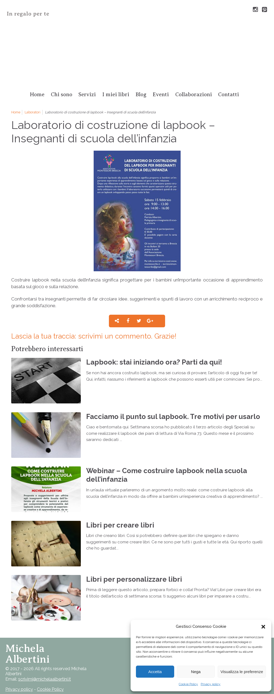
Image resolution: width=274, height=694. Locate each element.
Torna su (46, 654)
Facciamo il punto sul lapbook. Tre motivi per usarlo (173, 416)
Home (37, 94)
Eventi (161, 94)
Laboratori (32, 112)
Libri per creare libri (120, 525)
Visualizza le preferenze (241, 671)
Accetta (155, 671)
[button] (263, 626)
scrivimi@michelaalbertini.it (44, 679)
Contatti (228, 94)
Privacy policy (210, 684)
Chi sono (61, 94)
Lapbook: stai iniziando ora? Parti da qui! (154, 362)
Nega (196, 671)
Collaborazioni (193, 94)
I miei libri (115, 94)
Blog (141, 94)
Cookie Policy (188, 684)
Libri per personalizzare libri (134, 579)
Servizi (87, 94)
